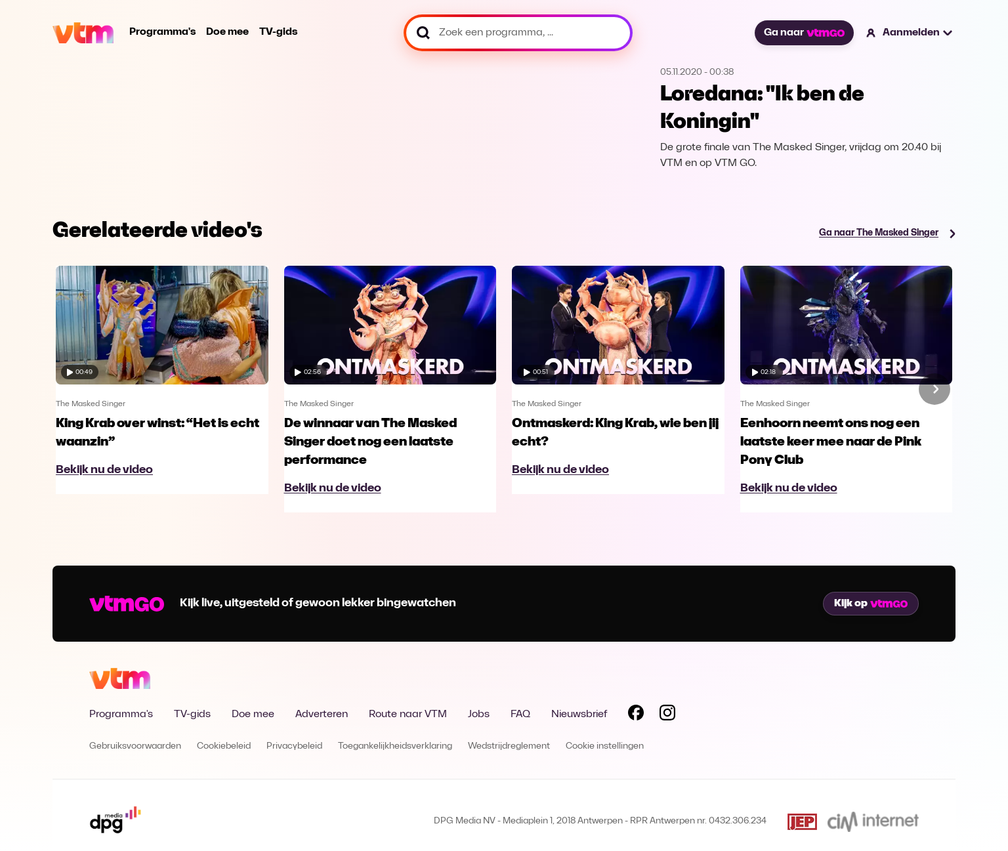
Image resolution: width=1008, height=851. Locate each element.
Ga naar (804, 33)
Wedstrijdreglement (509, 746)
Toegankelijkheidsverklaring (395, 746)
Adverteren (321, 714)
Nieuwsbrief (579, 714)
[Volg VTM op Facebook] (636, 715)
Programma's (162, 32)
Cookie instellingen (605, 746)
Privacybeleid (294, 746)
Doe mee (227, 32)
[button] (910, 33)
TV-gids (278, 32)
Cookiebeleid (224, 746)
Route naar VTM (408, 714)
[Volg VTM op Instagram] (667, 715)
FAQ (520, 714)
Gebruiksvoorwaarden (135, 746)
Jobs (479, 714)
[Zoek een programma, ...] (518, 33)
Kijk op (871, 603)
